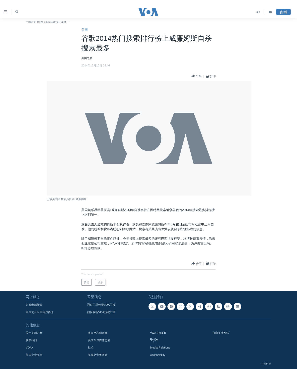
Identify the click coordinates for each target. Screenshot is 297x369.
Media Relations (160, 347)
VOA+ (29, 347)
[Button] (196, 76)
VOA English (158, 332)
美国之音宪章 (34, 354)
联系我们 (31, 340)
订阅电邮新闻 (34, 304)
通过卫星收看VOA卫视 (101, 304)
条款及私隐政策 (97, 332)
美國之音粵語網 (97, 354)
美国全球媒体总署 (99, 340)
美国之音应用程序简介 (40, 312)
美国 (84, 29)
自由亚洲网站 (220, 332)
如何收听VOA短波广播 (101, 312)
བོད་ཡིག (154, 340)
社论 (90, 347)
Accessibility (157, 354)
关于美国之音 (34, 332)
